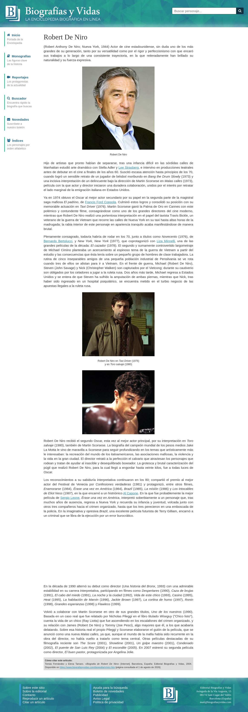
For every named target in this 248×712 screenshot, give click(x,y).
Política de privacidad (108, 702)
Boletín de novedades (108, 691)
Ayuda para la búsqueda (110, 687)
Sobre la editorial (35, 691)
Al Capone (130, 493)
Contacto (29, 695)
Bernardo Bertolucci (58, 241)
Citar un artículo (34, 702)
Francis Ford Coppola (100, 202)
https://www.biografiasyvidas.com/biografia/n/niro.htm (87, 667)
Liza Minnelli (166, 241)
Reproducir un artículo (38, 698)
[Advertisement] (118, 551)
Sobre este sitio (33, 687)
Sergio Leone (69, 497)
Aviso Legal (101, 698)
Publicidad (100, 695)
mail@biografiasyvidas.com (215, 702)
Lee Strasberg (129, 167)
